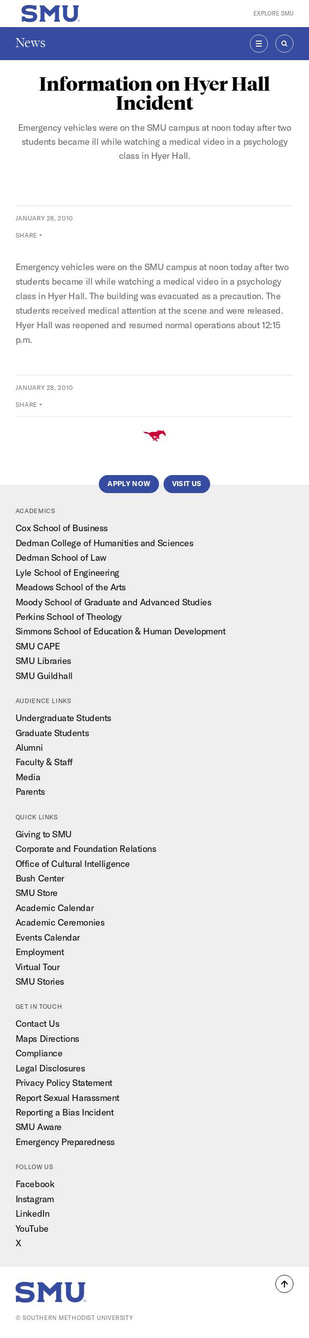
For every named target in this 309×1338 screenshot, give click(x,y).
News (31, 43)
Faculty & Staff (44, 762)
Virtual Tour (38, 967)
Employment (40, 952)
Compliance (39, 1053)
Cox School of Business (62, 528)
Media (28, 777)
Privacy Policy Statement (64, 1082)
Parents (30, 791)
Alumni (29, 747)
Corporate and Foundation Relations (86, 848)
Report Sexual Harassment (67, 1097)
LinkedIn (32, 1213)
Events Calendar (48, 937)
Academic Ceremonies (60, 922)
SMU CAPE (38, 646)
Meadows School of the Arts (71, 587)
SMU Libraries (43, 660)
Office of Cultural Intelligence (73, 863)
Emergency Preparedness (65, 1142)
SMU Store (37, 893)
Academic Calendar (54, 908)
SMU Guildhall (44, 676)
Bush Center (40, 878)
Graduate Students (52, 733)
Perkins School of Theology (69, 616)
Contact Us (37, 1023)
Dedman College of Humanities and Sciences (104, 543)
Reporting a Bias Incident (65, 1112)
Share (27, 235)
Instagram (35, 1199)
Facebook (35, 1184)
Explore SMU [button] (273, 13)
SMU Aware (39, 1127)
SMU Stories (40, 981)
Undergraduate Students (63, 718)
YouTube (32, 1228)
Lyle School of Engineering (67, 572)
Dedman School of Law (61, 557)
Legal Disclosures (50, 1068)
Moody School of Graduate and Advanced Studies (114, 602)
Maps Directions (47, 1038)
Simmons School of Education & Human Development (121, 631)
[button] (284, 1284)
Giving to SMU (44, 834)
